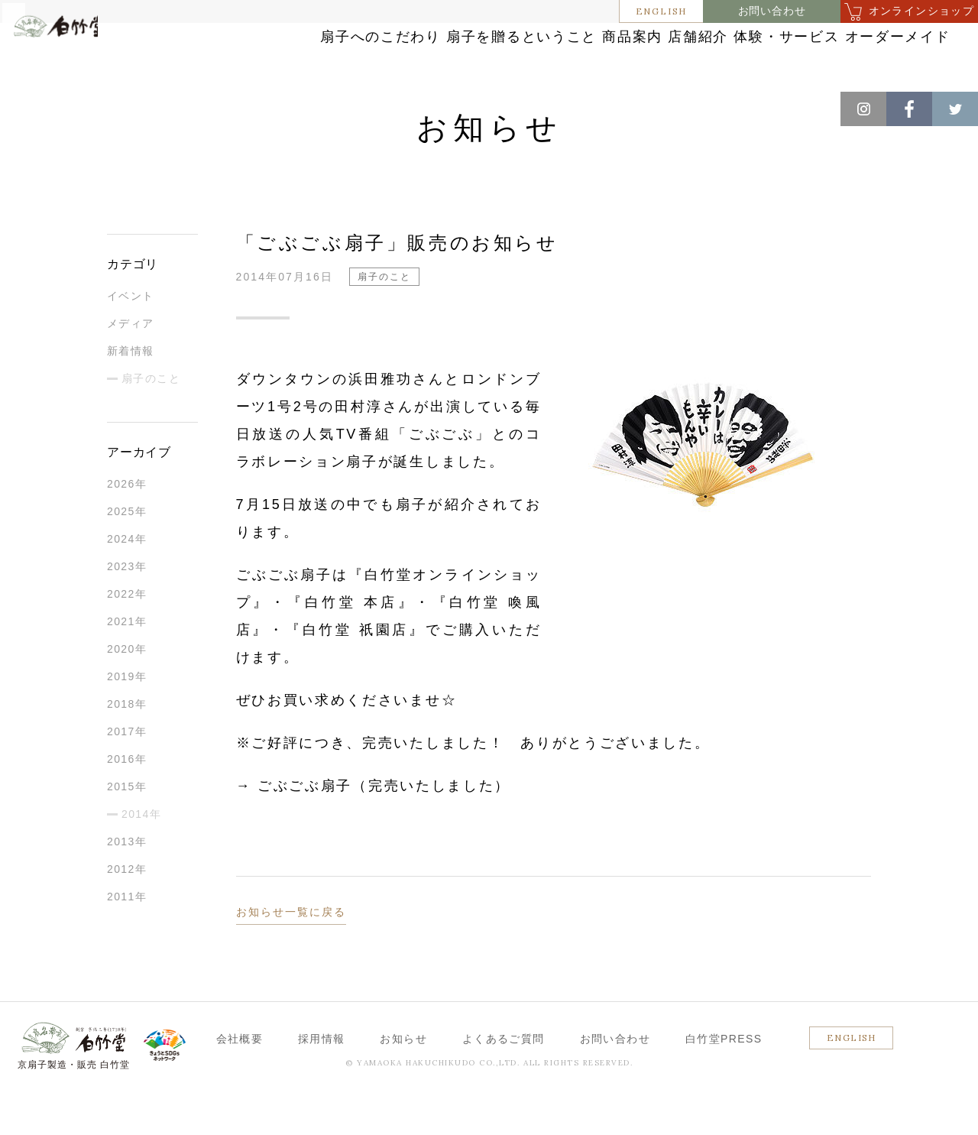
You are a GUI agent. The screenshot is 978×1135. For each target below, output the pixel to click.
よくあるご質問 (503, 1080)
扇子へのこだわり (320, 40)
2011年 (127, 938)
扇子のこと (158, 107)
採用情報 (321, 1080)
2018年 (127, 745)
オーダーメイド (858, 70)
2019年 (127, 718)
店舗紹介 (734, 40)
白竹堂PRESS (724, 1080)
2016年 (127, 800)
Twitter (955, 109)
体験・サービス (858, 40)
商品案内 (630, 40)
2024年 (127, 580)
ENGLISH (662, 11)
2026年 (127, 525)
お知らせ (92, 107)
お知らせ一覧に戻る (291, 953)
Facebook (909, 109)
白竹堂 (81, 63)
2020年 (127, 690)
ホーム (37, 107)
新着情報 (130, 392)
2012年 (127, 910)
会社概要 (240, 1080)
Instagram (863, 109)
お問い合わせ (772, 11)
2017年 (127, 773)
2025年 (127, 552)
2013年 (127, 883)
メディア (130, 364)
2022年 (127, 635)
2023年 (127, 608)
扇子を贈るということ (489, 40)
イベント (130, 337)
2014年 (141, 855)
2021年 (127, 663)
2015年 (127, 828)
